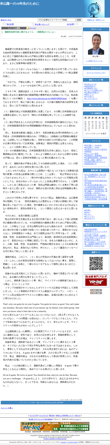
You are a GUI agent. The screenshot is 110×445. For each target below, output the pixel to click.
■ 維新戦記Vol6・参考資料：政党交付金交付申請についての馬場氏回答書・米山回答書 (95, 197)
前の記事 (10, 24)
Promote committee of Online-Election (55, 438)
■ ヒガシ (87, 214)
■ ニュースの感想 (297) (93, 90)
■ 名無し (87, 210)
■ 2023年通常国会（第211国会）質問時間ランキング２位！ (95, 177)
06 (99, 122)
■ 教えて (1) (89, 94)
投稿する (90, 20)
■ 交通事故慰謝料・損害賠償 (95, 158)
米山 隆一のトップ (42, 24)
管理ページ (100, 20)
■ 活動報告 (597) (90, 88)
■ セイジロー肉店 (91, 153)
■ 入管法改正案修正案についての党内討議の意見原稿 (95, 186)
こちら (76, 419)
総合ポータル (6, 20)
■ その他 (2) (89, 97)
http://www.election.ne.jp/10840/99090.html (47, 98)
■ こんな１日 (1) (90, 99)
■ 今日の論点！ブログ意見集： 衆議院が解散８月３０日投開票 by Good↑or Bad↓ (95, 244)
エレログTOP (34, 415)
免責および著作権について (64, 415)
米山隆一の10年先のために (19, 3)
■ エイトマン (89, 216)
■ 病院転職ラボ (90, 164)
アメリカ (32, 28)
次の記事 (70, 24)
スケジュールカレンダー (96, 72)
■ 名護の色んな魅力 (92, 240)
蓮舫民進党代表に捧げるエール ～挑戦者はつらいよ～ (30, 32)
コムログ (63, 442)
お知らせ (77, 415)
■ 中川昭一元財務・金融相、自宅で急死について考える (95, 237)
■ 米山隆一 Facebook (93, 145)
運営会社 (52, 415)
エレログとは (43, 415)
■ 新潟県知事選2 (90, 229)
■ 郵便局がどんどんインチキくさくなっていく (95, 232)
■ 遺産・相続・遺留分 (93, 160)
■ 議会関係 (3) (89, 86)
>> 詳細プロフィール (94, 61)
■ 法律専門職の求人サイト (94, 162)
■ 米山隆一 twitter (91, 147)
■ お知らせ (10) (90, 84)
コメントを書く (7, 408)
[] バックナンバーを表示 (96, 134)
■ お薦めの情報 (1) (91, 92)
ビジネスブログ (72, 442)
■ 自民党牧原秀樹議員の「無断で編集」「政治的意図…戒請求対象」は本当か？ (95, 191)
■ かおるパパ (89, 218)
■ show (87, 212)
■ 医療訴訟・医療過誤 (93, 156)
